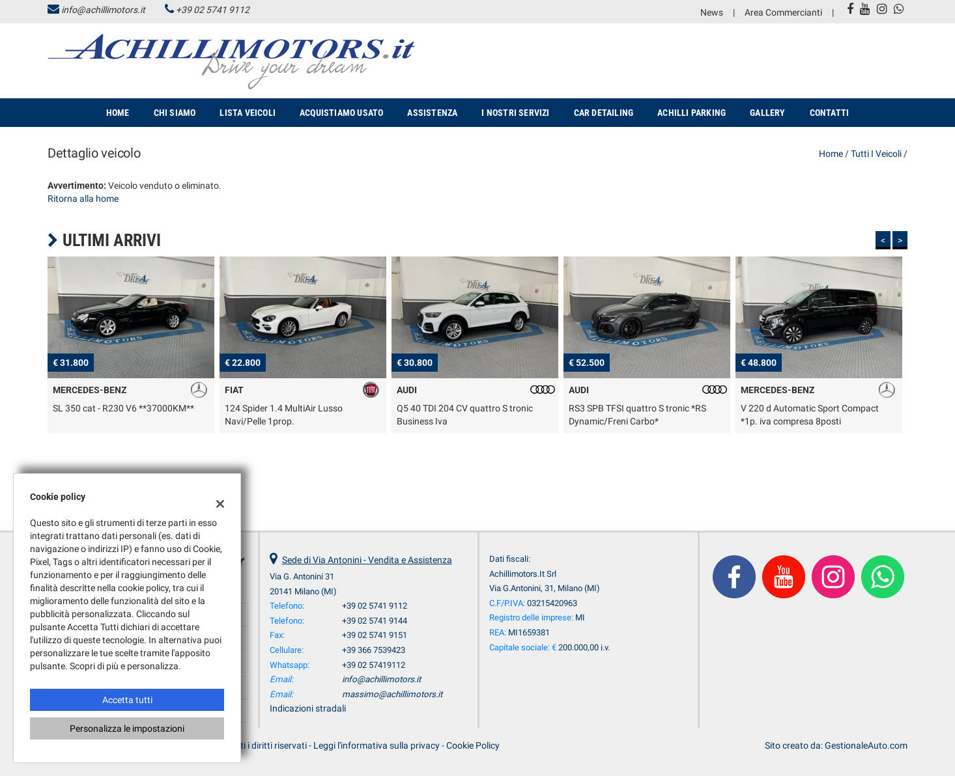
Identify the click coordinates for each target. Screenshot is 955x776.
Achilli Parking (691, 112)
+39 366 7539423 (373, 650)
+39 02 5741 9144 (374, 621)
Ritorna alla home (83, 198)
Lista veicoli (248, 112)
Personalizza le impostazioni (127, 728)
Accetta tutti (127, 700)
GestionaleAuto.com (866, 745)
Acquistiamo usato (341, 112)
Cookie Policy (473, 745)
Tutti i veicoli (876, 153)
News (711, 12)
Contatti (829, 112)
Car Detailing (604, 112)
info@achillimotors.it (103, 10)
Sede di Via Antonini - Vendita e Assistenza (367, 560)
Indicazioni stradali (308, 708)
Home (118, 112)
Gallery (767, 112)
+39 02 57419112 (373, 665)
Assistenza (432, 112)
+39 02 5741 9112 (212, 10)
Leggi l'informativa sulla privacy (376, 745)
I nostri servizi (515, 112)
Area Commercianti (783, 12)
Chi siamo (175, 112)
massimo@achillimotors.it (392, 694)
